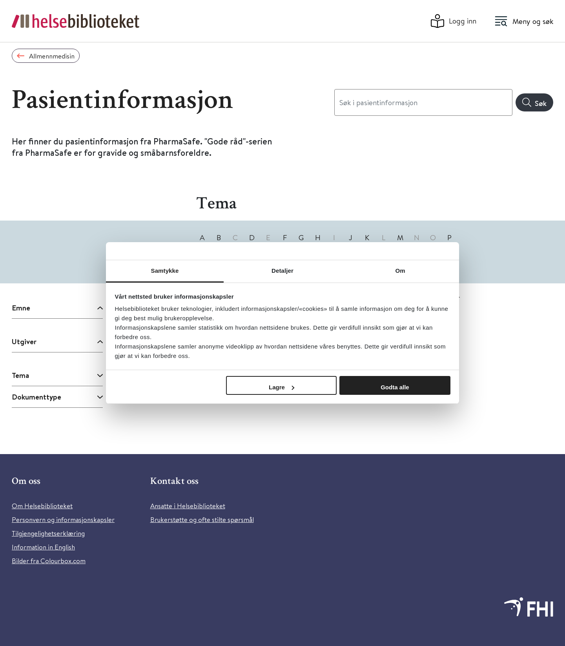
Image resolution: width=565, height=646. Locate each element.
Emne (21, 308)
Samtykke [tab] (165, 270)
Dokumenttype (36, 397)
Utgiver (24, 341)
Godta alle (395, 387)
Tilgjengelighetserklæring (48, 533)
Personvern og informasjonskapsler (63, 519)
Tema (20, 375)
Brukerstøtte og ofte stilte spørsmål (202, 519)
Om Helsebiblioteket (42, 505)
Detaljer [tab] (282, 270)
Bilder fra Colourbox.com (49, 560)
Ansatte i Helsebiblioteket (187, 505)
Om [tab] (400, 270)
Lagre (281, 387)
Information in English (43, 546)
